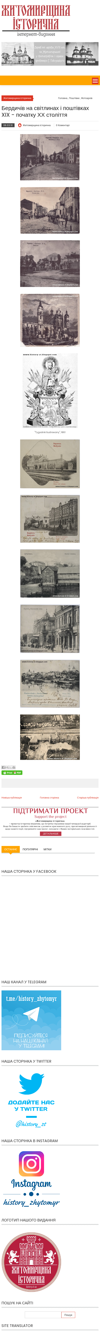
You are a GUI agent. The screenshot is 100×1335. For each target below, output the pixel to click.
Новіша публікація (11, 797)
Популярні (30, 849)
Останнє (10, 849)
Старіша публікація (88, 797)
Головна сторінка (49, 797)
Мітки (47, 849)
